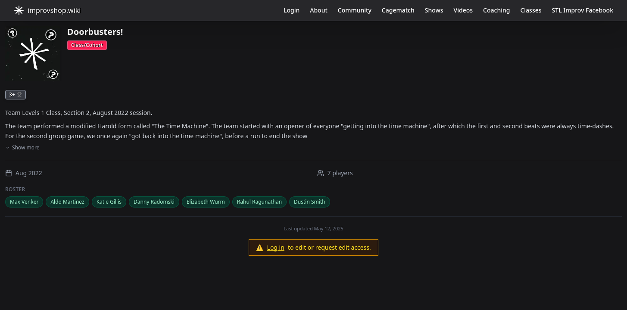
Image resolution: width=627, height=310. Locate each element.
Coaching (496, 10)
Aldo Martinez (67, 201)
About (319, 10)
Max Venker (24, 201)
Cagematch (398, 10)
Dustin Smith (309, 201)
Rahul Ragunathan (259, 201)
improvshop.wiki (47, 10)
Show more (22, 147)
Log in (275, 247)
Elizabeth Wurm (206, 201)
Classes (530, 10)
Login (291, 10)
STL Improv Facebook (582, 10)
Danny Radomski (154, 201)
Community (354, 10)
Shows (434, 10)
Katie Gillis (109, 201)
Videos (463, 10)
